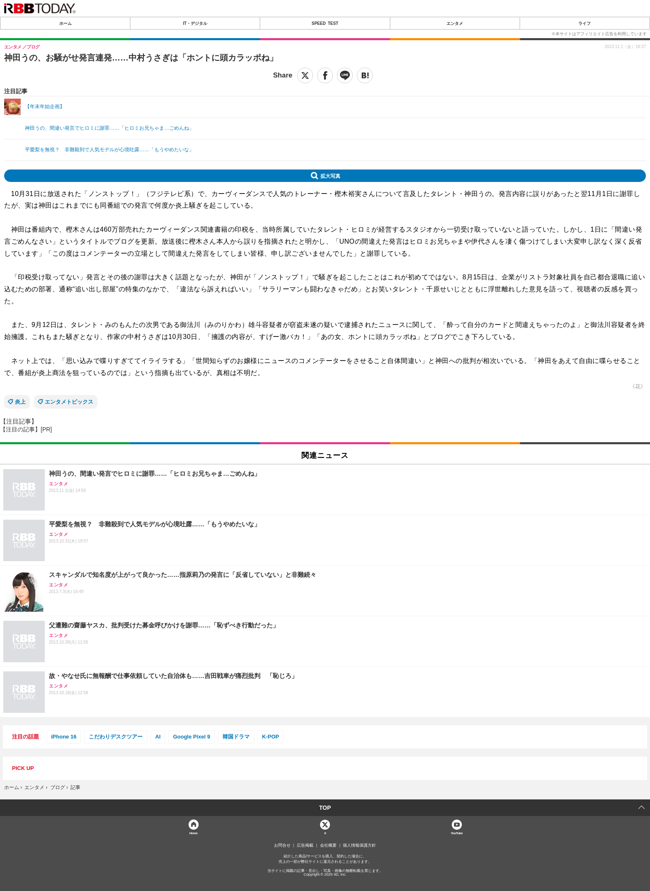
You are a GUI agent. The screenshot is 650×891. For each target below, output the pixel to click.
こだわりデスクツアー (116, 737)
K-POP (270, 737)
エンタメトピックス (69, 402)
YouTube (457, 833)
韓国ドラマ (236, 737)
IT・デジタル (195, 23)
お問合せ (282, 845)
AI (157, 737)
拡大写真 (330, 175)
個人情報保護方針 (359, 845)
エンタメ (454, 23)
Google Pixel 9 (191, 737)
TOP (325, 807)
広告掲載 (305, 845)
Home (193, 833)
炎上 (20, 402)
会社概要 (328, 845)
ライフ (584, 23)
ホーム (65, 23)
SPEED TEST (325, 23)
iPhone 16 (63, 737)
